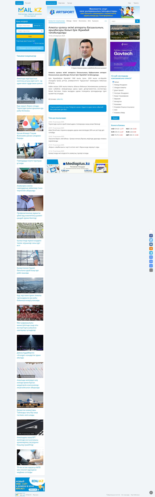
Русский (27, 3)
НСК (115, 110)
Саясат (75, 21)
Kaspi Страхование (121, 96)
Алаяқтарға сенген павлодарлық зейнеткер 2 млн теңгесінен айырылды (30, 180)
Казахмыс (118, 104)
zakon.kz (60, 99)
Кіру (129, 3)
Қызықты (95, 21)
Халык (116, 82)
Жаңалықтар (51, 3)
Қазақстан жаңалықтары (57, 21)
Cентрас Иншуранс (121, 93)
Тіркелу (136, 3)
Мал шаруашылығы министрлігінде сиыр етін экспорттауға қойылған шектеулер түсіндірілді (30, 318)
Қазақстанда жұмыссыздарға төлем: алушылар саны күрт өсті (30, 235)
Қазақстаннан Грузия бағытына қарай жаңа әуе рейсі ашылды (30, 262)
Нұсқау (69, 3)
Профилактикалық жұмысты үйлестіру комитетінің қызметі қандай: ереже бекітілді (30, 207)
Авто (89, 21)
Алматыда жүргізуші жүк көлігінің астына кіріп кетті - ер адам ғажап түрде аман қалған (30, 73)
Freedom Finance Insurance (124, 107)
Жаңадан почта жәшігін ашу (30, 48)
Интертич (118, 101)
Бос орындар (125, 495)
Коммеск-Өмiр (119, 113)
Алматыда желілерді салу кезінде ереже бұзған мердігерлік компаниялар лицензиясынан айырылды (30, 375)
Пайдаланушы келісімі (113, 495)
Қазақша (19, 3)
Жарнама (61, 3)
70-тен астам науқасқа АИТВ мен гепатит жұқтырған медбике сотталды (30, 461)
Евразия (117, 99)
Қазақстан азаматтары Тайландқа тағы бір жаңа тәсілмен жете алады (30, 404)
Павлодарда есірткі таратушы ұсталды (30, 153)
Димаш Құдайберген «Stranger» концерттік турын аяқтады (30, 347)
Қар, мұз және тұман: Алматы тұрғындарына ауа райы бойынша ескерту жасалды (30, 290)
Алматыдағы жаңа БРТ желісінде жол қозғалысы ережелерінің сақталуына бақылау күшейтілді (30, 433)
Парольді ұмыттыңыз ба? (25, 41)
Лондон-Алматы (120, 88)
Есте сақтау (39, 43)
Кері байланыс (135, 495)
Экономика (82, 21)
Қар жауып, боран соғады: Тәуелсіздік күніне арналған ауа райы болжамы (30, 100)
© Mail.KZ (28, 495)
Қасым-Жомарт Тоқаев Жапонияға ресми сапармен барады (30, 127)
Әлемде (68, 21)
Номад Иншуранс (120, 85)
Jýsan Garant (118, 90)
